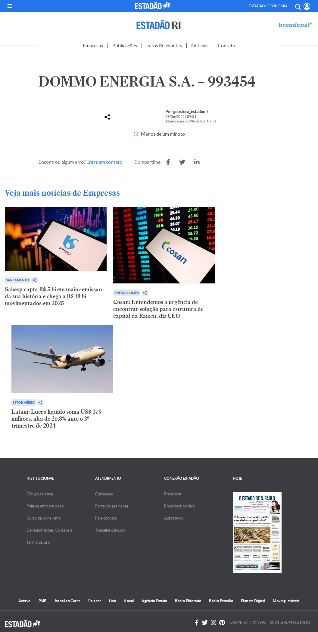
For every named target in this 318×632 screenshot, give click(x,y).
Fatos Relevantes (164, 45)
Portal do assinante (111, 506)
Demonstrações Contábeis (49, 530)
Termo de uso (38, 542)
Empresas (93, 45)
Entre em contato (104, 162)
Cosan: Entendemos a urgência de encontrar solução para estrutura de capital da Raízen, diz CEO (158, 309)
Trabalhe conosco (110, 530)
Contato (226, 45)
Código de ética (39, 494)
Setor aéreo (24, 402)
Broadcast (173, 494)
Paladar (94, 601)
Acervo (24, 601)
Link (112, 601)
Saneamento (17, 280)
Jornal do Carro (67, 601)
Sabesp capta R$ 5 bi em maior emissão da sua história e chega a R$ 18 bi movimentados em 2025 (53, 296)
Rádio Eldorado (188, 601)
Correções (104, 494)
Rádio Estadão (221, 601)
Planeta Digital (253, 601)
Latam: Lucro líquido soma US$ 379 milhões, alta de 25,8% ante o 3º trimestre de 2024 (56, 418)
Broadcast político (179, 506)
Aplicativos (173, 518)
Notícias (199, 45)
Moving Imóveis (286, 601)
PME (42, 601)
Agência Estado (154, 601)
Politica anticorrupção (45, 506)
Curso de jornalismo (43, 518)
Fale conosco (106, 518)
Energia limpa (126, 293)
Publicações (124, 45)
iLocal (129, 601)
